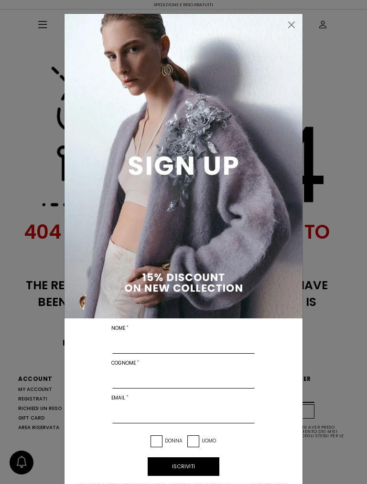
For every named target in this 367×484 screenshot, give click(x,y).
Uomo (209, 440)
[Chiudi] (291, 25)
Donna (174, 440)
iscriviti (183, 466)
